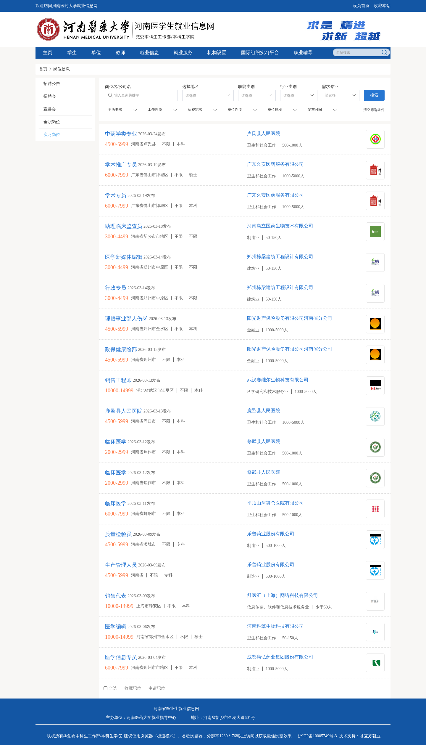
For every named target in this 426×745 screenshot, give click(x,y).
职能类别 (246, 86)
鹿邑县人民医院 (263, 410)
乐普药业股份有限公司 (270, 533)
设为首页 (361, 6)
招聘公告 (51, 83)
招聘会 (49, 96)
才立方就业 (370, 736)
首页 (43, 69)
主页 (47, 52)
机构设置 (216, 52)
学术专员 (115, 195)
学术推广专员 (121, 165)
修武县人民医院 (263, 441)
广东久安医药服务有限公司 (275, 164)
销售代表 (115, 596)
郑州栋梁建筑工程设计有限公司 (280, 256)
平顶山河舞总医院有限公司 (275, 502)
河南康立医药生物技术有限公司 (280, 225)
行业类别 (288, 86)
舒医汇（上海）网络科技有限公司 (282, 595)
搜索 (374, 95)
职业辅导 (303, 52)
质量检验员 (118, 534)
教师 (120, 52)
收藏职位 (133, 688)
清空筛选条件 (374, 110)
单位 (96, 52)
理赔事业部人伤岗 (126, 319)
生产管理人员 (121, 565)
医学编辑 (115, 627)
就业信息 (149, 52)
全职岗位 (51, 122)
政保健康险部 (121, 349)
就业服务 (183, 52)
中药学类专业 (121, 134)
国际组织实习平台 (260, 52)
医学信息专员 (121, 657)
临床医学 (115, 442)
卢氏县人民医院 (263, 133)
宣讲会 (49, 109)
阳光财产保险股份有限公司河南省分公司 (289, 318)
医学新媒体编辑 (123, 257)
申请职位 (157, 688)
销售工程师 (118, 380)
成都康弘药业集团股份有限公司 (280, 656)
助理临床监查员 (123, 226)
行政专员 (115, 288)
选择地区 (190, 86)
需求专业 (330, 86)
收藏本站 (382, 6)
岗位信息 (61, 69)
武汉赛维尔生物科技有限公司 (278, 379)
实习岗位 (51, 134)
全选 (110, 688)
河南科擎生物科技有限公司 (275, 626)
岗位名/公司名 (118, 86)
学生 (72, 52)
